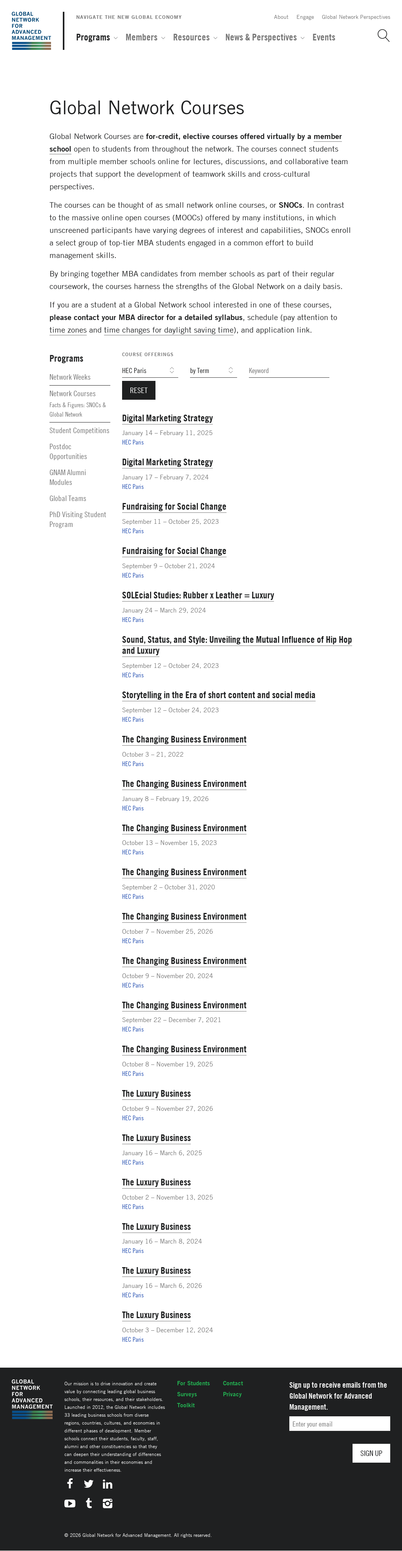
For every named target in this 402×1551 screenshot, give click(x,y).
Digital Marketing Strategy (167, 418)
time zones (68, 330)
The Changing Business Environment (184, 739)
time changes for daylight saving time (169, 330)
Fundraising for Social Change (174, 506)
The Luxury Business (156, 1093)
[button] (380, 35)
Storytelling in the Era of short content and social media (219, 695)
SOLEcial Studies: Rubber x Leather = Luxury (198, 595)
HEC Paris (133, 442)
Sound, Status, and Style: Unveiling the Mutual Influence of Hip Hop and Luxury (237, 645)
